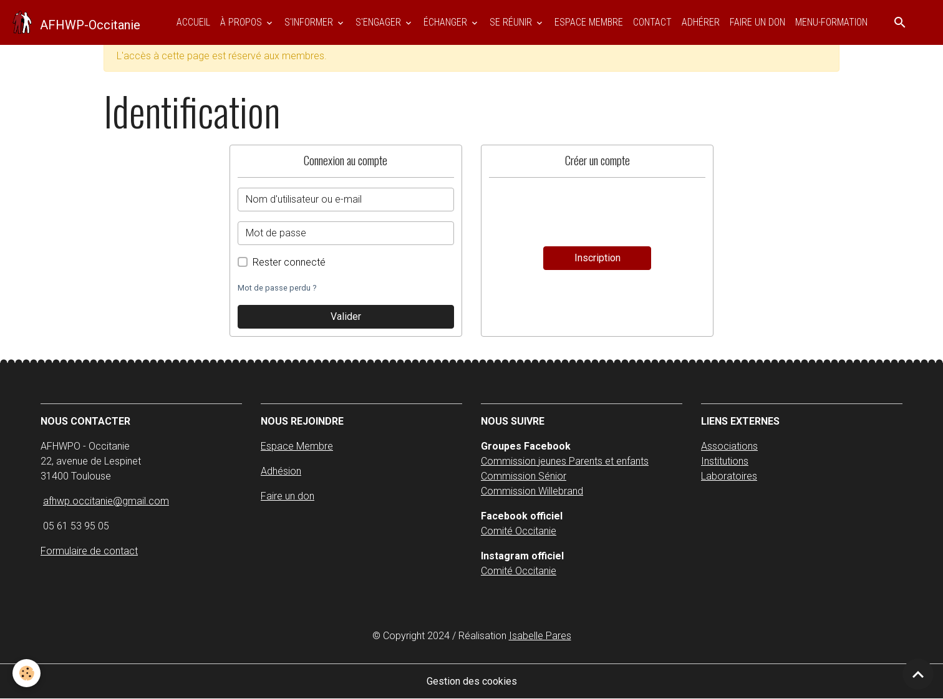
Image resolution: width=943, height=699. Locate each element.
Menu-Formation (831, 22)
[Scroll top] (918, 674)
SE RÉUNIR (512, 22)
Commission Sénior (523, 476)
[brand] (75, 22)
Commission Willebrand (532, 491)
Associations (729, 446)
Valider (346, 316)
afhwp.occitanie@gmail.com (106, 501)
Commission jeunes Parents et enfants (565, 461)
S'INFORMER (310, 22)
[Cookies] (26, 673)
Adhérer (701, 22)
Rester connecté (289, 262)
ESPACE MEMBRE (588, 22)
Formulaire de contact (89, 551)
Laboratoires (729, 476)
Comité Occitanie (518, 531)
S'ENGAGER (379, 22)
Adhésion (281, 471)
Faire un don (757, 22)
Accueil (193, 22)
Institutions (724, 461)
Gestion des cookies (472, 681)
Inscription (597, 258)
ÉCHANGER (446, 22)
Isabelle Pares (540, 636)
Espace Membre (297, 446)
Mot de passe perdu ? (277, 287)
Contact (652, 22)
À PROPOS (242, 22)
